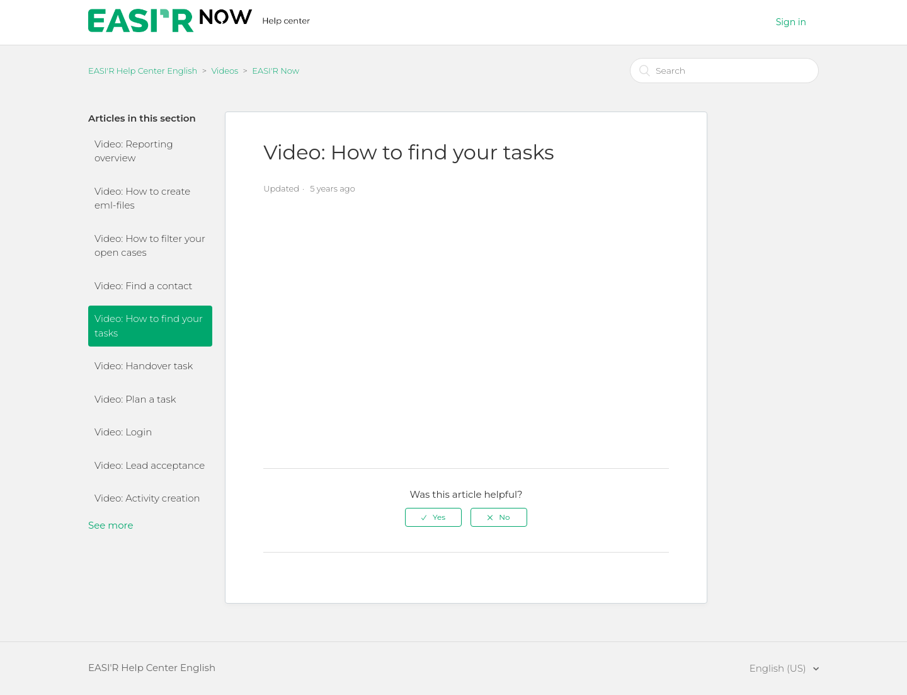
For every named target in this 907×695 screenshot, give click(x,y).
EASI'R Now (275, 71)
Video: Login (123, 432)
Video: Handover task (143, 366)
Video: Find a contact (143, 286)
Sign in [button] (791, 22)
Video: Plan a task (135, 399)
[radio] (433, 517)
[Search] (724, 70)
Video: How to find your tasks (148, 326)
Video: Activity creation (147, 498)
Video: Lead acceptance (149, 465)
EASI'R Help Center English (142, 71)
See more (110, 525)
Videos (224, 71)
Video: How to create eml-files (142, 198)
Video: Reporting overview (133, 151)
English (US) (779, 668)
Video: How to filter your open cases (149, 246)
